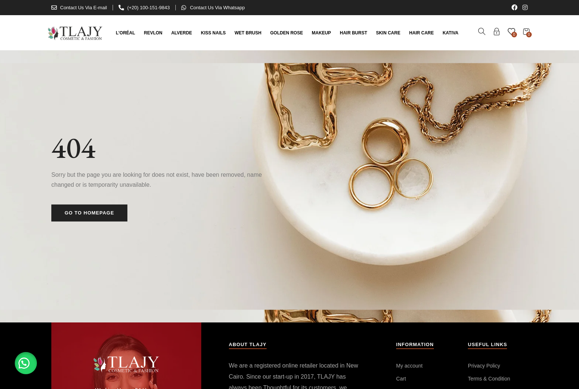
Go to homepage (89, 213)
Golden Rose (286, 32)
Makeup (321, 32)
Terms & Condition (489, 379)
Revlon (153, 32)
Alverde (181, 32)
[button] (26, 363)
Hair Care (421, 32)
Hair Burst (353, 32)
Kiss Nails (213, 32)
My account (409, 366)
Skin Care (388, 32)
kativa (451, 32)
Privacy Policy (484, 366)
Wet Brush (247, 32)
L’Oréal (125, 32)
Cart (401, 379)
